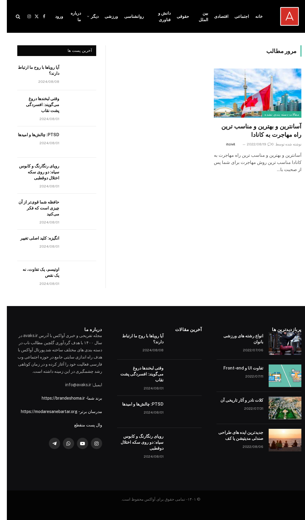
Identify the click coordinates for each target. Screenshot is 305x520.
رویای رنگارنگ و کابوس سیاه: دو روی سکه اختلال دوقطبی (32, 172)
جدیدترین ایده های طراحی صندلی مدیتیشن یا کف (233, 435)
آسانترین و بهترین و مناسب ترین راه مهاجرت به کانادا (254, 130)
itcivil (223, 144)
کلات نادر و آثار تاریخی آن (235, 400)
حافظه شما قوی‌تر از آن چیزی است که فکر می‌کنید (32, 208)
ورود (52, 16)
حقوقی (176, 16)
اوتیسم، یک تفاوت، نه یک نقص (34, 272)
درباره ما (69, 16)
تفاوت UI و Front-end (236, 368)
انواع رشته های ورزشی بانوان (236, 338)
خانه (252, 16)
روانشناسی (127, 16)
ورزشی (104, 16)
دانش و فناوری (157, 16)
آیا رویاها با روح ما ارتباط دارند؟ (31, 70)
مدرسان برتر (84, 411)
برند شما (87, 398)
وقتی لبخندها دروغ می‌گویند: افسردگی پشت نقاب (35, 104)
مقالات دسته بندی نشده (275, 114)
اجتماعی (235, 16)
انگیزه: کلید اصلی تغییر (32, 238)
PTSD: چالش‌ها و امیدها (31, 134)
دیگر (88, 16)
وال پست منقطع (81, 425)
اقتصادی (214, 16)
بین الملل (196, 16)
